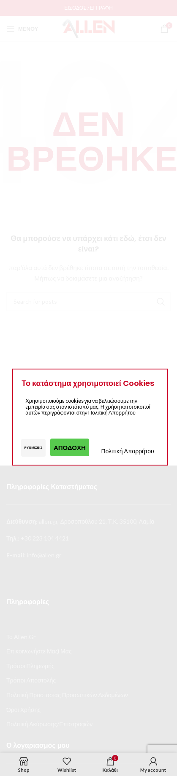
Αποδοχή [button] (70, 447)
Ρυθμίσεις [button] (34, 447)
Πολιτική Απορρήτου (127, 451)
